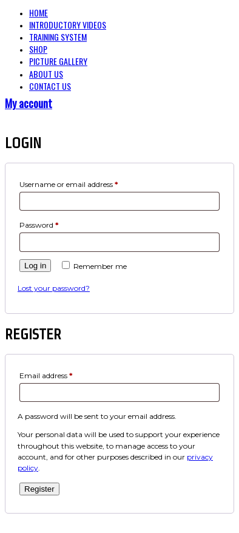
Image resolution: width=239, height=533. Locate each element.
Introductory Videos (67, 24)
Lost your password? (54, 288)
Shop (38, 48)
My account (28, 103)
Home (38, 12)
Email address (45, 375)
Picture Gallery (58, 61)
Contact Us (50, 86)
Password (38, 224)
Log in (35, 265)
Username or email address (68, 184)
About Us (46, 73)
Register (39, 489)
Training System (58, 36)
